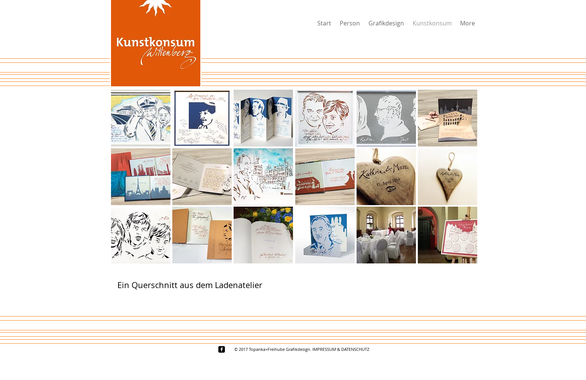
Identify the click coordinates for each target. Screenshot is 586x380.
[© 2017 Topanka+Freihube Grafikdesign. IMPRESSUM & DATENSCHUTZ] (301, 349)
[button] (140, 118)
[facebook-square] (221, 349)
